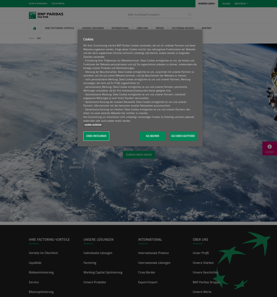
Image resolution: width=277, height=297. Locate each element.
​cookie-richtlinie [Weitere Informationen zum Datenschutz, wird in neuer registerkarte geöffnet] (93, 124)
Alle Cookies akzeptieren (183, 136)
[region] (140, 88)
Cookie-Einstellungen (96, 136)
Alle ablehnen (152, 136)
